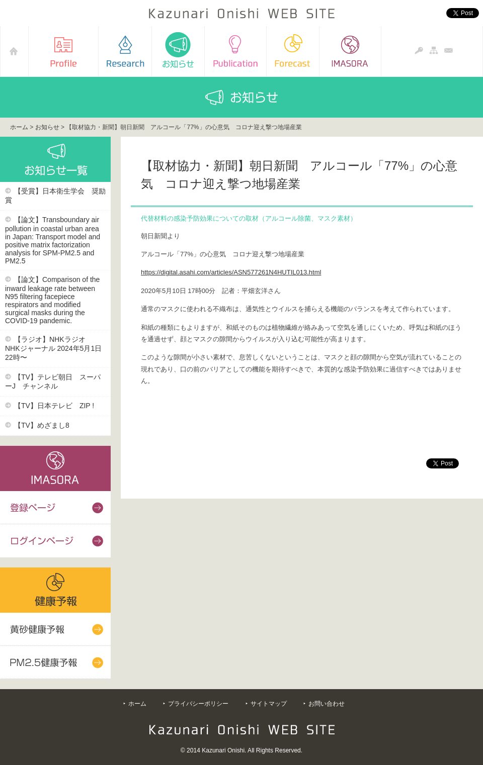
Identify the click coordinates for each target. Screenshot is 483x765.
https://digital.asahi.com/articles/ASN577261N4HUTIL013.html (231, 272)
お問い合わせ (326, 703)
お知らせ (47, 127)
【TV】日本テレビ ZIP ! (54, 406)
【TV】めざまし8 (41, 425)
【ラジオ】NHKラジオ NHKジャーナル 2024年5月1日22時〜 (53, 348)
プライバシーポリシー (198, 703)
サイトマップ (269, 703)
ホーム (19, 127)
